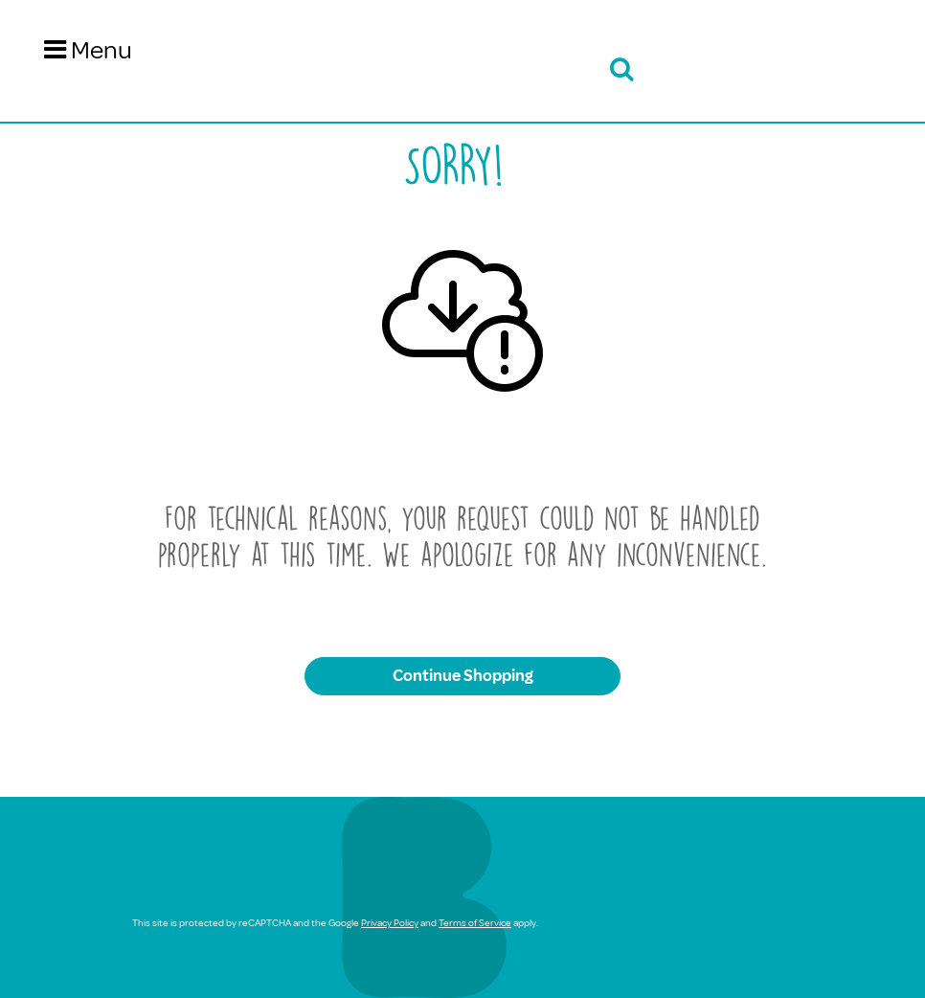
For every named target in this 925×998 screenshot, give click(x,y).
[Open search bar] (618, 69)
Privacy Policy (389, 923)
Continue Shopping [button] (463, 676)
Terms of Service (475, 923)
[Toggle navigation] (88, 50)
